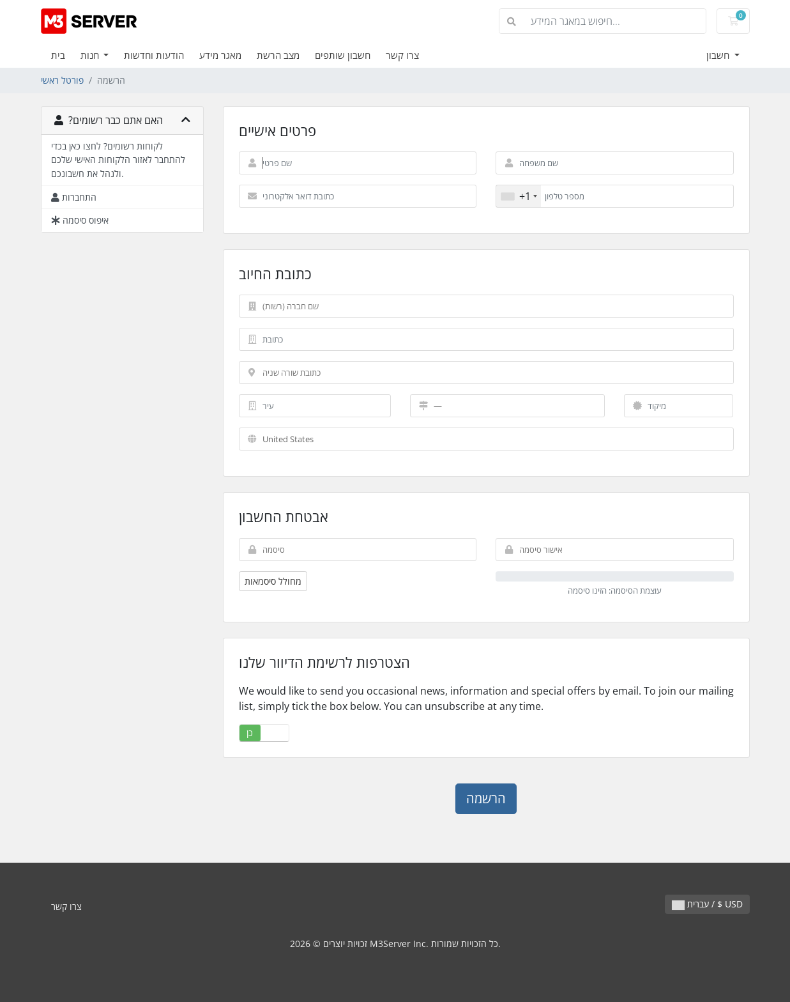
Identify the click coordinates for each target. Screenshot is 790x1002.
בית (58, 55)
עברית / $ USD (707, 904)
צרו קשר (402, 55)
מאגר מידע (220, 55)
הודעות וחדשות (154, 55)
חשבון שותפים (342, 55)
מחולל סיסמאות (273, 581)
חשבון (719, 55)
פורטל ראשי (62, 80)
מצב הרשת (278, 55)
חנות (91, 55)
